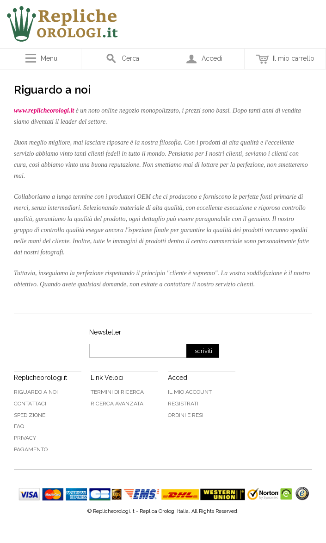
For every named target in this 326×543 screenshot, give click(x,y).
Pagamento (31, 449)
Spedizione (29, 415)
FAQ (19, 426)
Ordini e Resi (185, 415)
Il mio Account (190, 392)
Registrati (183, 403)
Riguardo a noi (36, 392)
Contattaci (30, 403)
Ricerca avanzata (117, 403)
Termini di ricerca (117, 392)
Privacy (25, 438)
